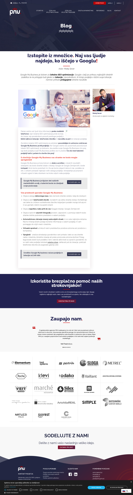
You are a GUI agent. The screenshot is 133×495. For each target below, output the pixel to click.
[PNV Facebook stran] (70, 475)
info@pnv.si (15, 3)
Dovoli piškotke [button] (96, 487)
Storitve (39, 10)
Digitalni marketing (85, 10)
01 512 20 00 (24, 3)
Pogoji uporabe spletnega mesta (53, 472)
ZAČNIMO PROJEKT (99, 3)
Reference (100, 10)
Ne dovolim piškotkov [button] (116, 487)
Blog (109, 10)
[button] (44, 493)
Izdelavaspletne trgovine (68, 11)
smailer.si (119, 3)
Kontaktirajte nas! (66, 301)
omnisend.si (97, 472)
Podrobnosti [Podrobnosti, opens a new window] (13, 487)
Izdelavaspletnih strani (52, 11)
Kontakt (117, 10)
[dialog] (66, 487)
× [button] (131, 482)
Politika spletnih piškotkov (51, 478)
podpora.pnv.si (98, 478)
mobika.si (110, 3)
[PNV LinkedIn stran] (75, 475)
